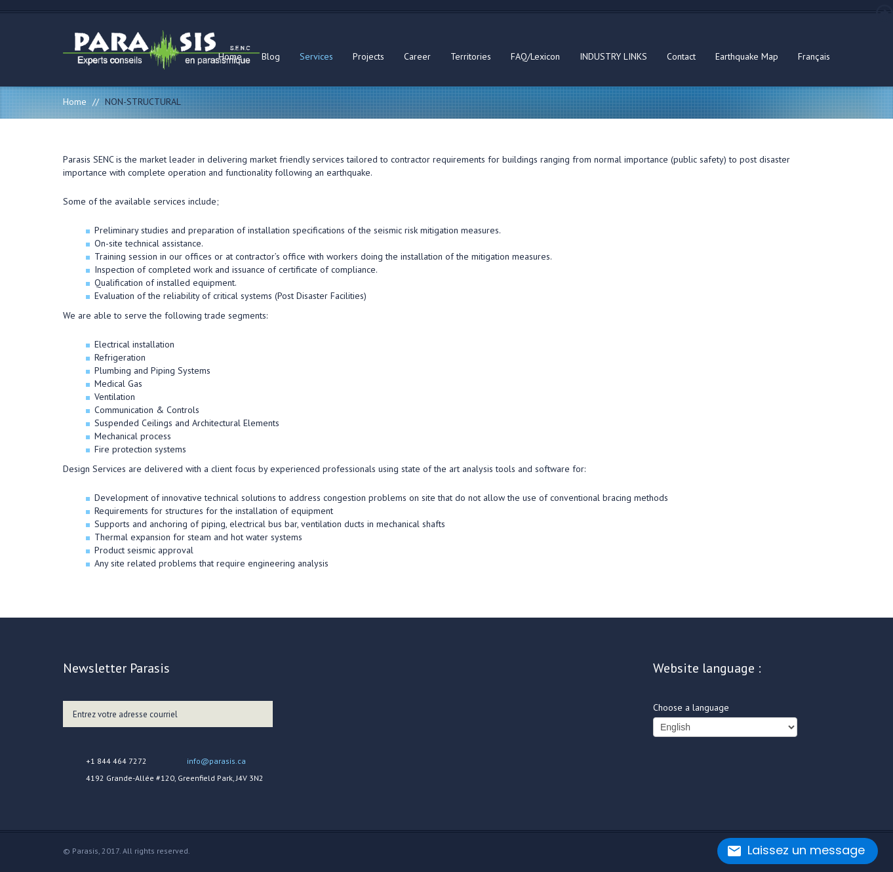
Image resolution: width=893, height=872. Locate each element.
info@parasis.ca (216, 761)
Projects (368, 56)
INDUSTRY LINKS (613, 56)
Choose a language (691, 707)
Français (814, 56)
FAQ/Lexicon (535, 56)
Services (316, 56)
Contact (681, 56)
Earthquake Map (746, 56)
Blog (271, 56)
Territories (470, 56)
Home (230, 56)
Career (417, 56)
